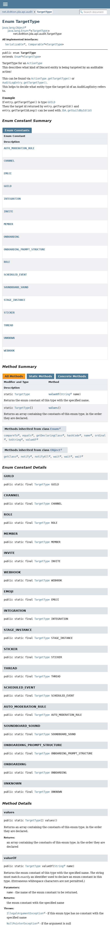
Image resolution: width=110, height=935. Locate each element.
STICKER (9, 312)
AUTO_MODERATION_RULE (19, 148)
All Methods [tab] (14, 376)
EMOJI (7, 173)
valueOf (54, 394)
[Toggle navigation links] (5, 4)
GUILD (7, 186)
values (53, 407)
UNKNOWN (9, 337)
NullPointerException (22, 923)
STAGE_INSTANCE (14, 299)
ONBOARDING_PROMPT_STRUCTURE (24, 249)
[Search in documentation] (93, 12)
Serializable (14, 44)
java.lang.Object (13, 27)
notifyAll (42, 456)
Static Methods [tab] (40, 376)
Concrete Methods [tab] (72, 376)
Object (55, 450)
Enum (18, 56)
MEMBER (8, 224)
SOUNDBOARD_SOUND (16, 287)
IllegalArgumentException (25, 913)
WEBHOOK (9, 350)
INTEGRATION (12, 198)
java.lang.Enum (18, 30)
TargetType (44, 11)
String (65, 394)
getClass (10, 456)
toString (15, 439)
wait (56, 456)
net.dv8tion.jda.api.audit (17, 11)
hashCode (73, 435)
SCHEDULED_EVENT (15, 274)
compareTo (11, 435)
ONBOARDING (11, 236)
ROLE (7, 261)
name (87, 435)
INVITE (8, 211)
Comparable (36, 44)
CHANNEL (9, 160)
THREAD (8, 325)
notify (25, 456)
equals (27, 435)
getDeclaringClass (49, 435)
